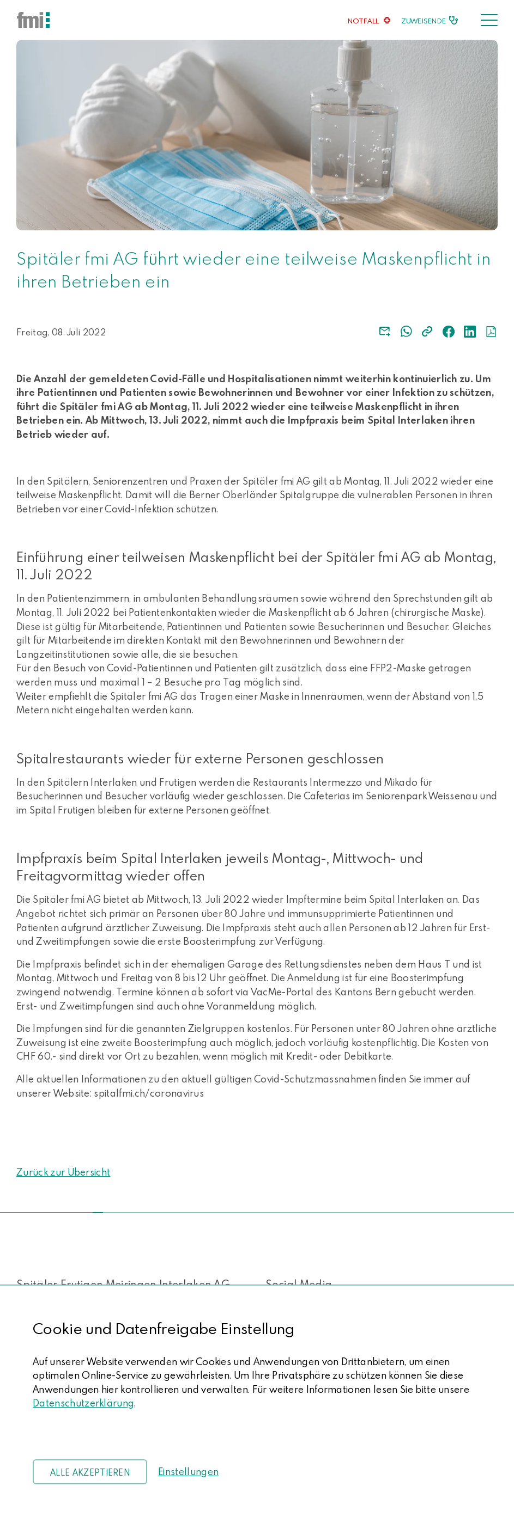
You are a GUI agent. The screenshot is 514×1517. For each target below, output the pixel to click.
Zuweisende (423, 21)
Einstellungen (188, 1471)
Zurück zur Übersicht (63, 1172)
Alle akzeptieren (90, 1472)
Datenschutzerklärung (83, 1403)
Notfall (363, 21)
